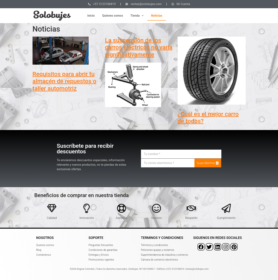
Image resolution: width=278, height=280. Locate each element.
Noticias (156, 15)
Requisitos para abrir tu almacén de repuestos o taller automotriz (64, 81)
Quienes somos (112, 15)
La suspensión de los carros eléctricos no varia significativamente (139, 47)
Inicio (91, 15)
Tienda (137, 15)
